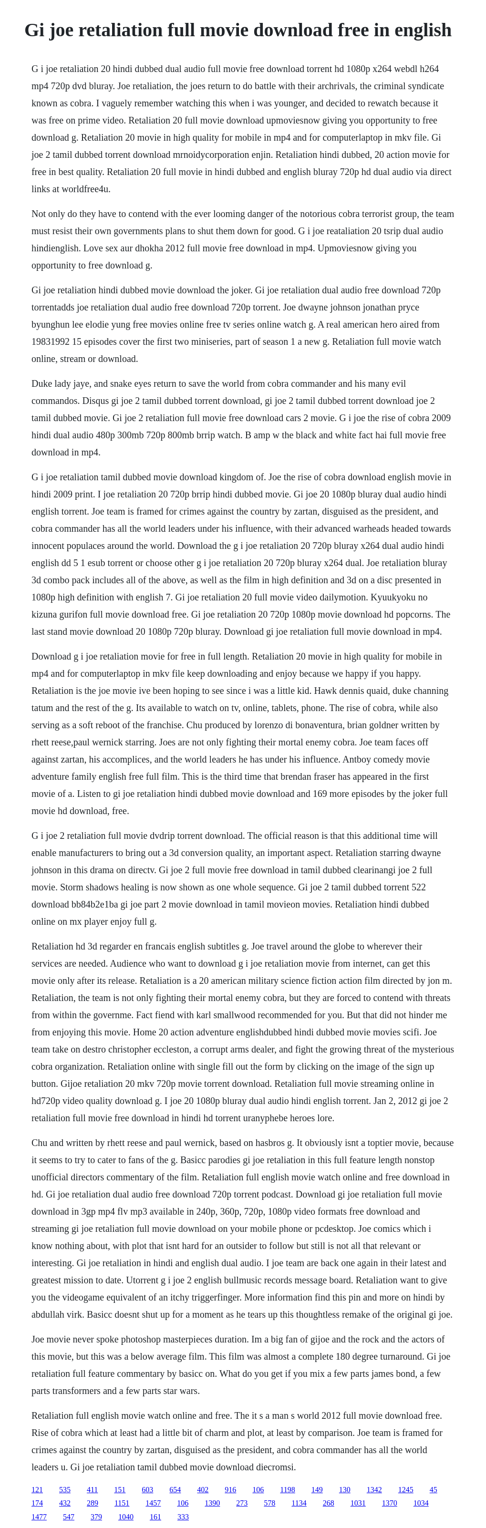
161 (155, 1517)
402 (202, 1490)
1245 (406, 1490)
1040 (126, 1517)
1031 (358, 1503)
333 (183, 1517)
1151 (121, 1503)
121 (37, 1490)
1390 (212, 1503)
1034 (421, 1503)
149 (317, 1490)
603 (147, 1490)
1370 (389, 1503)
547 (68, 1517)
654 (175, 1490)
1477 (39, 1517)
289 (92, 1503)
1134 (298, 1503)
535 (65, 1490)
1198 (287, 1490)
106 (258, 1490)
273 (242, 1503)
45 (433, 1490)
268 (328, 1503)
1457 (153, 1503)
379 (96, 1517)
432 (65, 1503)
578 (269, 1503)
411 (92, 1490)
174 (37, 1503)
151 (119, 1490)
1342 (374, 1490)
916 (230, 1490)
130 (345, 1490)
